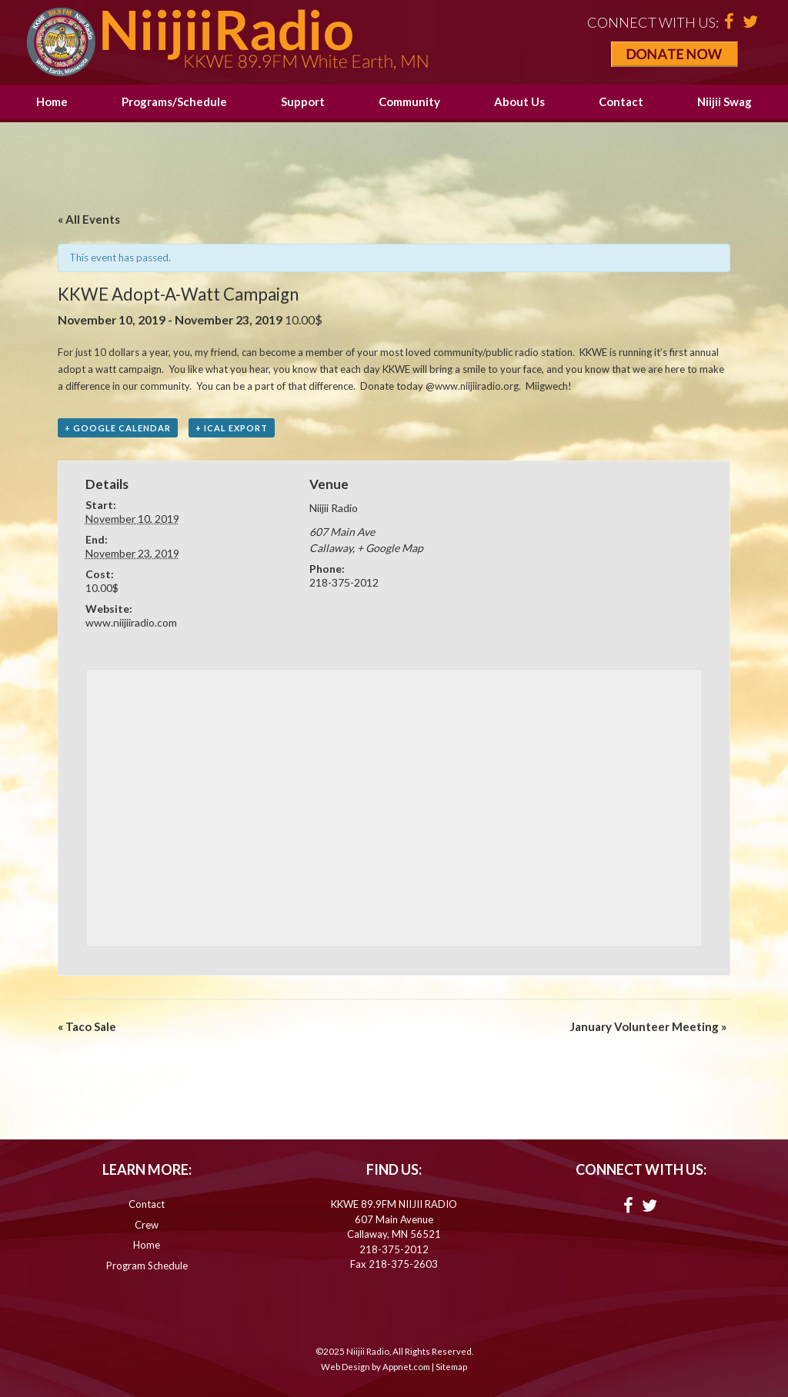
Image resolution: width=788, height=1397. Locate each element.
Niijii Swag (724, 101)
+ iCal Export (231, 428)
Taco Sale (87, 1026)
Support (303, 101)
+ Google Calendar (118, 428)
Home (52, 101)
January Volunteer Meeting (648, 1026)
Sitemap (451, 1367)
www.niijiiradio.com (131, 622)
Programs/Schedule (174, 101)
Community (409, 101)
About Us (519, 101)
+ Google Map (390, 547)
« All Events (89, 219)
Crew (147, 1225)
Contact (621, 101)
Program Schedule (147, 1265)
